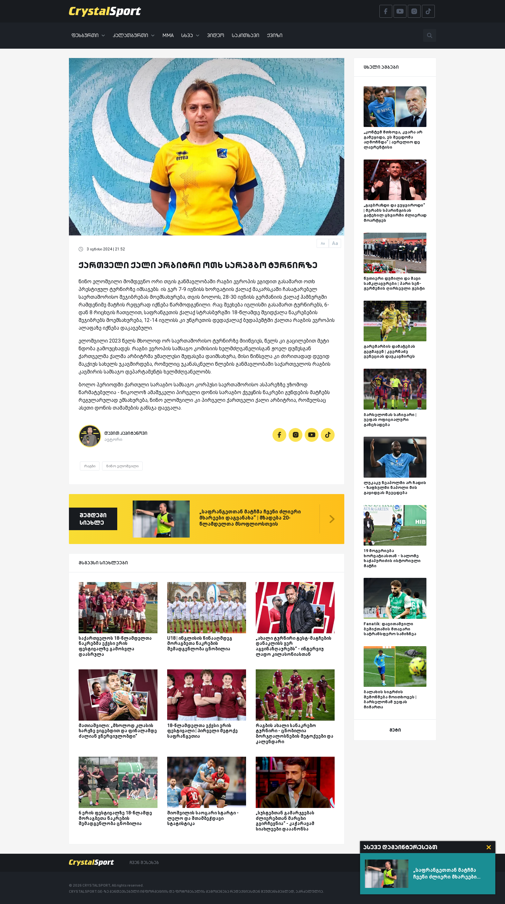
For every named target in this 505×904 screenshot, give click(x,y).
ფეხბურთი (88, 35)
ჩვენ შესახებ (144, 862)
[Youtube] (312, 435)
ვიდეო (215, 35)
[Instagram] (295, 435)
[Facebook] (279, 435)
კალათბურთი (134, 35)
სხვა (190, 35)
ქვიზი (274, 35)
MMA (168, 35)
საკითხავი (245, 35)
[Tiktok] (328, 435)
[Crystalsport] (105, 11)
